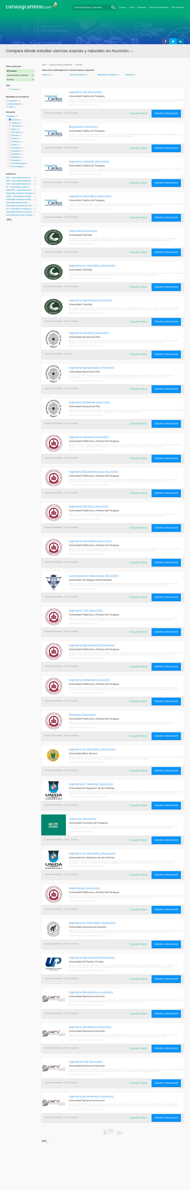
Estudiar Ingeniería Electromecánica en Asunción (88, 484)
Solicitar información (166, 113)
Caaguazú (15, 123)
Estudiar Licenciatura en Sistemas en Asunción (87, 797)
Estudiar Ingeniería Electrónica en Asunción (86, 1040)
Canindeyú (15, 151)
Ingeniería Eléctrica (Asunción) (88, 506)
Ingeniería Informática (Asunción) (90, 196)
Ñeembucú (15, 157)
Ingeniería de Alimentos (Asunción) (91, 1096)
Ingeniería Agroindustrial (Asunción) (92, 645)
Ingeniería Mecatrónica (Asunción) (91, 992)
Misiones (14, 135)
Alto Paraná (16, 126)
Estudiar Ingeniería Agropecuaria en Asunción (87, 380)
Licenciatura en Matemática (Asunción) (94, 576)
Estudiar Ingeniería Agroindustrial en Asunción (87, 313)
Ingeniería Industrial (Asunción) (89, 161)
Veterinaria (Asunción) (83, 231)
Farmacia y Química (78, 75)
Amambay (15, 160)
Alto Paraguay (17, 167)
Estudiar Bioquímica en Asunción (82, 140)
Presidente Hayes (18, 163)
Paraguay (11, 116)
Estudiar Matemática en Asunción (82, 589)
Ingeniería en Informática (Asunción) (92, 265)
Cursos (132, 7)
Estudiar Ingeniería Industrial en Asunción (85, 174)
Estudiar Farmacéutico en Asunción (83, 727)
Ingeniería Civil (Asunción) (86, 610)
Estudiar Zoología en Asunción (81, 832)
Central (14, 138)
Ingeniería (46, 75)
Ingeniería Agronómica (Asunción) (90, 300)
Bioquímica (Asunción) (83, 126)
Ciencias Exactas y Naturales (60, 65)
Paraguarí (15, 154)
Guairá (14, 145)
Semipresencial (14, 104)
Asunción (15, 120)
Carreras (122, 7)
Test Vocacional (177, 7)
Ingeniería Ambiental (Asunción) (89, 402)
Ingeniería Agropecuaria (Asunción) (91, 367)
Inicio (44, 65)
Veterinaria (129, 75)
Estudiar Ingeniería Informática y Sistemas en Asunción (91, 209)
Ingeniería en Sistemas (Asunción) (91, 784)
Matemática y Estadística (107, 75)
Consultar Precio (138, 113)
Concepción (16, 148)
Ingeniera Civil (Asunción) (85, 92)
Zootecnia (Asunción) (82, 818)
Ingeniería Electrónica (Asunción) (90, 1027)
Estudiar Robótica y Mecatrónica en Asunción (87, 1005)
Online (11, 107)
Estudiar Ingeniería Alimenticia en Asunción (86, 1109)
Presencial (12, 101)
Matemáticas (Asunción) (84, 888)
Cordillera (15, 142)
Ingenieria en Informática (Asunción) (92, 749)
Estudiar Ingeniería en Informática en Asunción (87, 554)
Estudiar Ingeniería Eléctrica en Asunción (85, 519)
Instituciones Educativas (159, 7)
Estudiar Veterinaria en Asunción (82, 244)
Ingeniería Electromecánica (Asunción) (93, 471)
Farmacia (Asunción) (82, 714)
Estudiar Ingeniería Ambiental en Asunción (85, 415)
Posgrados (141, 7)
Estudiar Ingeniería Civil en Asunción (83, 105)
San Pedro (15, 132)
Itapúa (13, 129)
